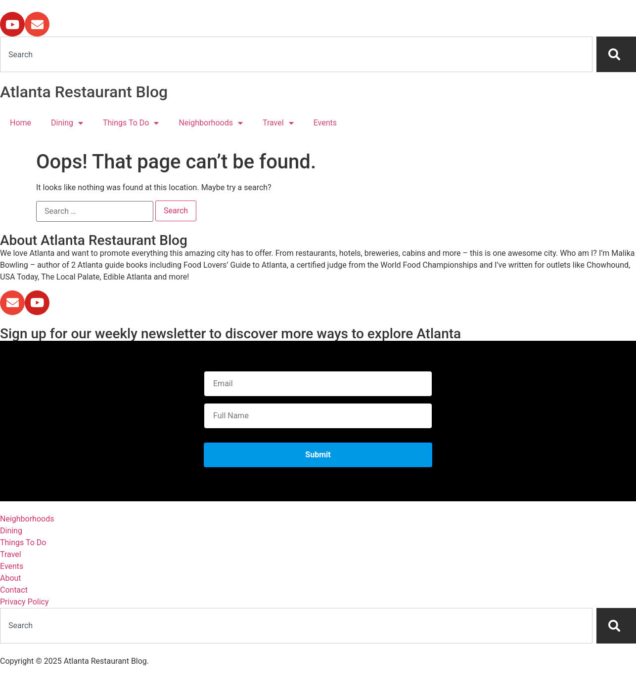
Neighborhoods (210, 123)
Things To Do (131, 123)
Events (325, 122)
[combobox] (296, 54)
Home (20, 122)
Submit (317, 454)
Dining (67, 123)
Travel (278, 123)
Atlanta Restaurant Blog (84, 91)
